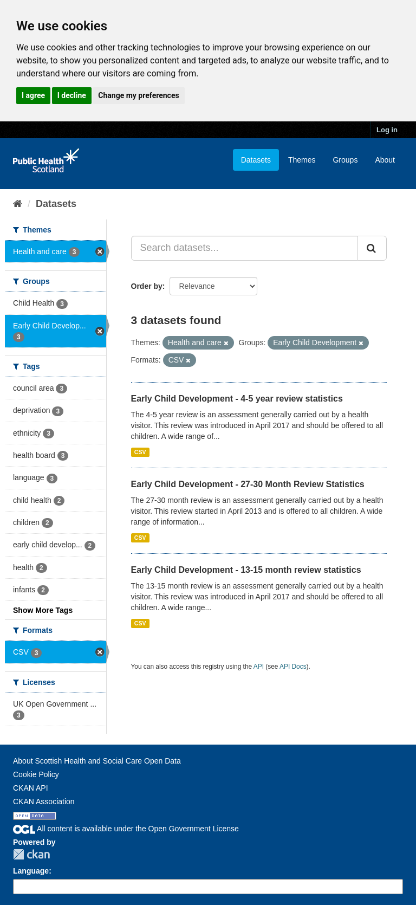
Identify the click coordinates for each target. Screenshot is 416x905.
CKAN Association (44, 801)
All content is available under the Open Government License (126, 828)
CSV (140, 452)
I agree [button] (33, 95)
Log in (387, 130)
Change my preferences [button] (138, 95)
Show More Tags (43, 610)
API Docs (293, 666)
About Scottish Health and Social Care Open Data (97, 761)
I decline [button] (71, 95)
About (385, 160)
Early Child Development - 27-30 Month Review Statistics (248, 484)
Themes (302, 160)
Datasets (256, 160)
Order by (146, 286)
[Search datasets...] (245, 248)
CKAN (31, 854)
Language (31, 871)
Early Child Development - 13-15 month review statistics (246, 569)
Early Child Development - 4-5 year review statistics (237, 398)
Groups (345, 160)
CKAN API (30, 788)
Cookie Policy (36, 774)
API (258, 666)
